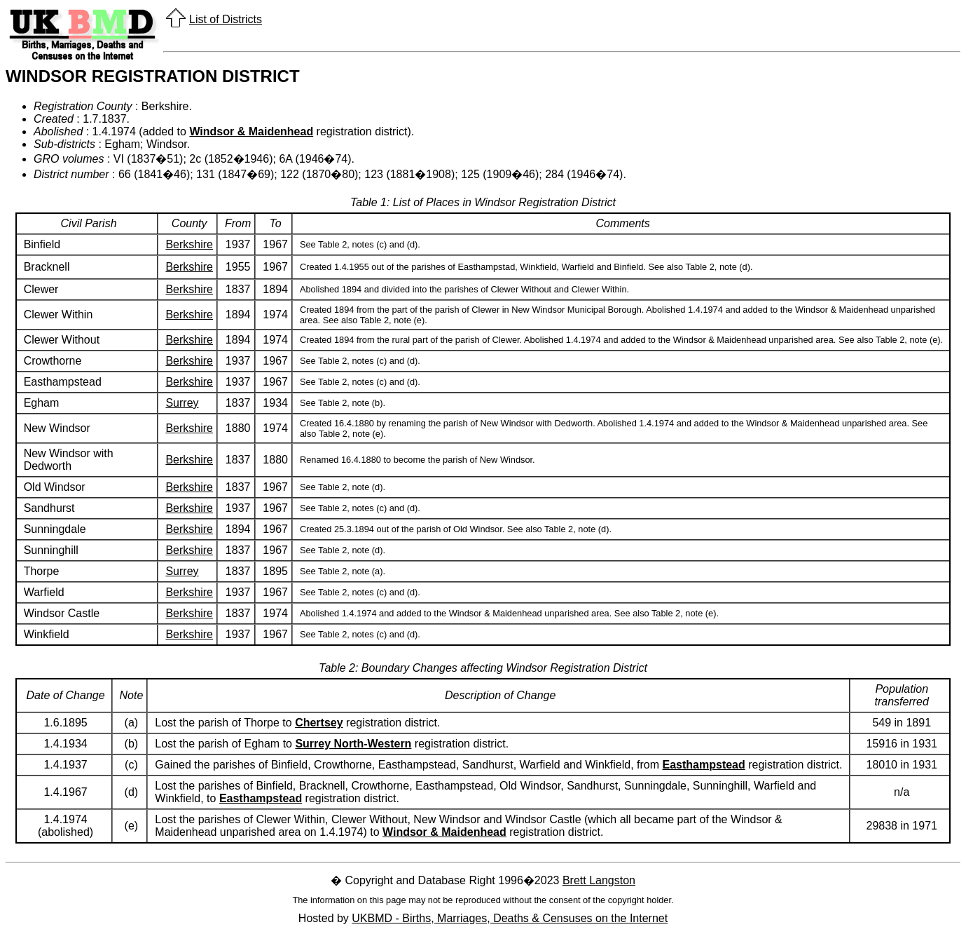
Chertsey (319, 723)
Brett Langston (599, 880)
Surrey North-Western (353, 744)
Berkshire (189, 244)
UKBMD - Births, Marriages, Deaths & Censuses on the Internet (510, 918)
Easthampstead (704, 765)
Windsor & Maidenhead (251, 131)
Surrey (181, 403)
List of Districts (225, 19)
